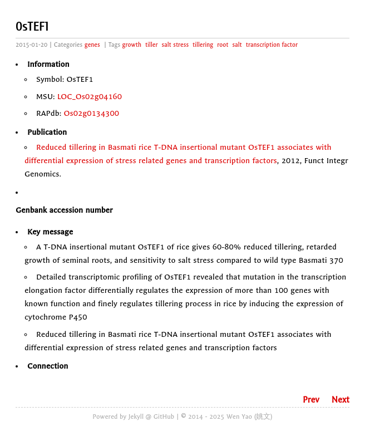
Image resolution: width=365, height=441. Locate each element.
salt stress (175, 44)
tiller (151, 44)
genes (92, 44)
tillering (203, 44)
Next (340, 400)
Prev (311, 400)
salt (237, 44)
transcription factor (272, 44)
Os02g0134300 (92, 113)
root (222, 44)
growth (131, 44)
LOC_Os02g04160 (89, 96)
